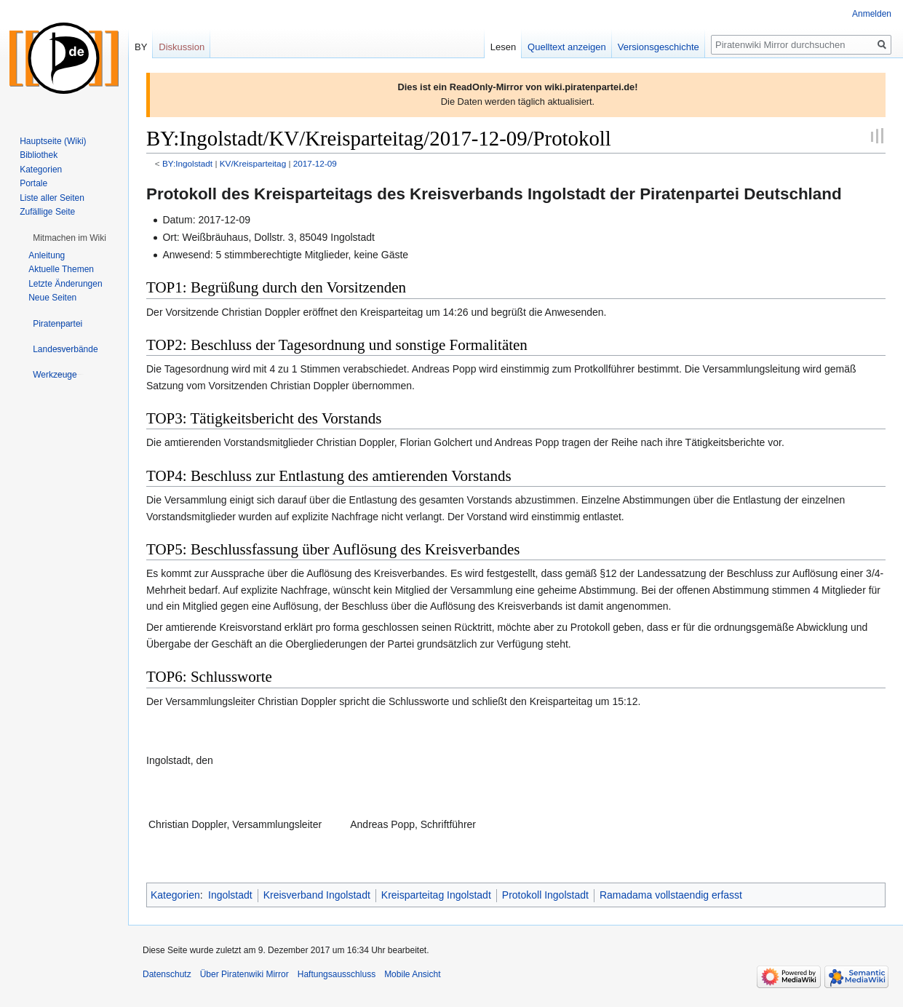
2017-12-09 (315, 163)
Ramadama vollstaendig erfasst (671, 895)
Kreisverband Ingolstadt (316, 895)
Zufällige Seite (47, 212)
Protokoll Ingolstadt (545, 895)
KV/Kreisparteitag (253, 163)
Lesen (503, 46)
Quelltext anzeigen (567, 46)
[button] (69, 238)
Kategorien (175, 895)
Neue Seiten (52, 297)
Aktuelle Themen (61, 269)
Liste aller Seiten (52, 198)
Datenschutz (167, 974)
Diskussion (181, 46)
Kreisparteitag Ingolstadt (436, 895)
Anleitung (46, 255)
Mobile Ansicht (412, 974)
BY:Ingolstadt (187, 163)
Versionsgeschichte (658, 46)
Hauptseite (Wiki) (53, 141)
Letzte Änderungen (65, 284)
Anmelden (871, 14)
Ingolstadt (230, 895)
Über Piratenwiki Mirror (244, 974)
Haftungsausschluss (336, 974)
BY (141, 46)
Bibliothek (38, 155)
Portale (33, 183)
